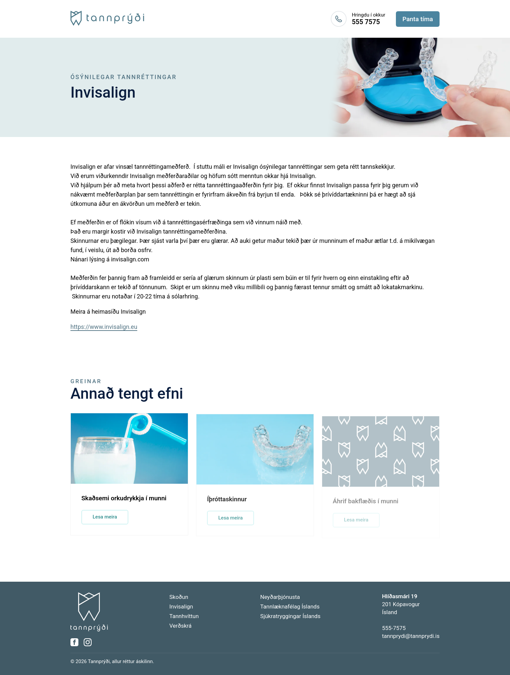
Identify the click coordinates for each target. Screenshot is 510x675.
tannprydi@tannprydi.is (411, 636)
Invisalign (181, 606)
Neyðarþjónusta (280, 597)
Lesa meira (105, 518)
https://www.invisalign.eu (103, 326)
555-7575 (394, 628)
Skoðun (178, 597)
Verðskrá (180, 625)
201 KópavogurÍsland (401, 604)
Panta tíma (418, 19)
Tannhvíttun (184, 616)
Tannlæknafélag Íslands (289, 606)
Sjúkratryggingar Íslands (290, 616)
